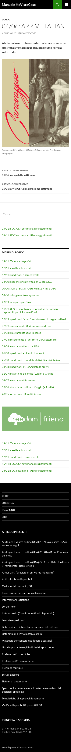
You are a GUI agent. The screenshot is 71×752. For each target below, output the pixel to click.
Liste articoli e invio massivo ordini (22, 633)
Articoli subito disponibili (17, 579)
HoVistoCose (28, 33)
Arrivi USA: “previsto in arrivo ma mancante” (28, 572)
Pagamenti (8, 509)
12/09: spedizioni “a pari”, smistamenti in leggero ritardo (34, 319)
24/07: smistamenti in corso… (19, 380)
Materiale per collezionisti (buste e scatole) (27, 640)
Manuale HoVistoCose (19, 4)
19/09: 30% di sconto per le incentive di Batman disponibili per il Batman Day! (30, 310)
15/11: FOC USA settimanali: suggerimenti (27, 228)
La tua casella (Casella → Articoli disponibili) (28, 613)
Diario (6, 19)
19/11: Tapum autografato (17, 261)
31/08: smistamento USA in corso (21, 332)
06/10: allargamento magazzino (20, 295)
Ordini (6, 495)
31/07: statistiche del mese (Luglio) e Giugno (27, 373)
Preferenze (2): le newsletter (18, 661)
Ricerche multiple (12, 667)
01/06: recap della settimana (35, 172)
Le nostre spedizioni (13, 620)
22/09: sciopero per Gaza (16, 302)
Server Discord (11, 674)
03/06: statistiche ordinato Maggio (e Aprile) (28, 387)
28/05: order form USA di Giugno (21, 394)
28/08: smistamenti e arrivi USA (20, 346)
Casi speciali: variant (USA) (17, 586)
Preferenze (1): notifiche (16, 654)
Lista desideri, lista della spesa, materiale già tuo (30, 627)
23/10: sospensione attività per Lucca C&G (27, 281)
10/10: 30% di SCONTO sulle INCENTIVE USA (29, 288)
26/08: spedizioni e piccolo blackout (23, 353)
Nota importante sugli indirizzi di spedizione (28, 647)
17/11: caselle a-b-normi (16, 268)
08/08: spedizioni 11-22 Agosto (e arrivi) (25, 366)
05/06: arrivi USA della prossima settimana (35, 186)
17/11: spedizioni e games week (20, 274)
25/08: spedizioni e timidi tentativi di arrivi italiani (31, 360)
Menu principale (66, 4)
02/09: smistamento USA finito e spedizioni (27, 325)
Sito (4, 516)
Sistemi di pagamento (14, 681)
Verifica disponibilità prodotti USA (22, 705)
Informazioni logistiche (15, 599)
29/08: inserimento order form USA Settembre (29, 339)
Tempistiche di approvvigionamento (23, 698)
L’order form (9, 606)
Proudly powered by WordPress (18, 747)
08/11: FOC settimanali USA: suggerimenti (27, 235)
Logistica (8, 502)
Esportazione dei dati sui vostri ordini (24, 592)
